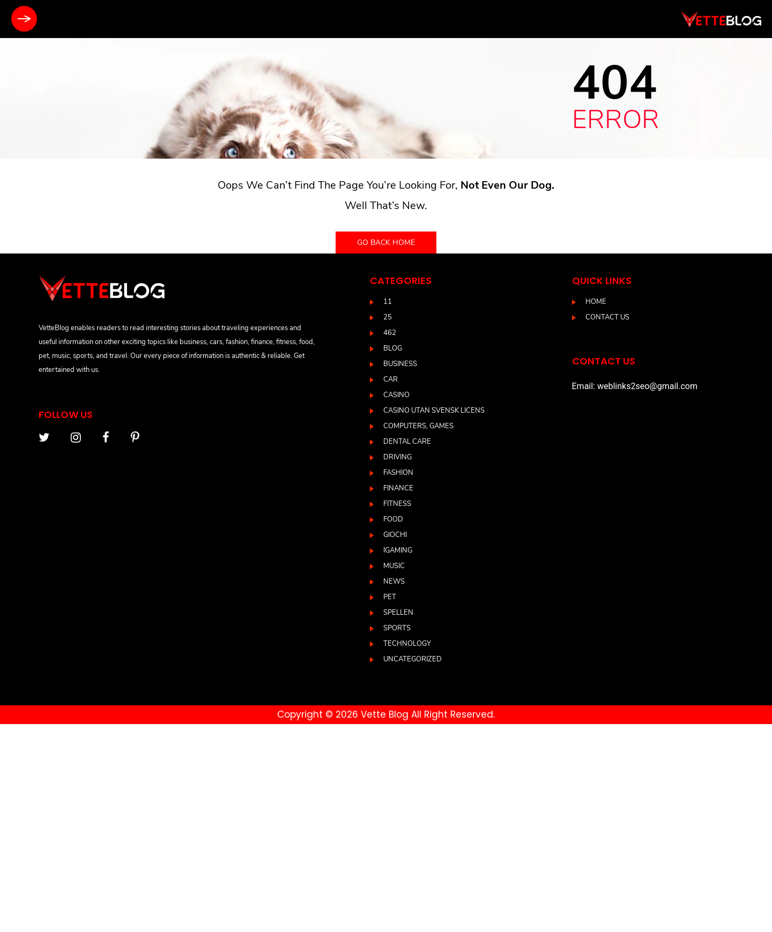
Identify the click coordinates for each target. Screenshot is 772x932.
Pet (389, 597)
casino (396, 395)
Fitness (397, 504)
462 (389, 333)
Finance (398, 488)
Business (400, 364)
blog (392, 348)
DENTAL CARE (407, 441)
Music (394, 566)
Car (390, 379)
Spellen (398, 612)
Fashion (398, 473)
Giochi (395, 535)
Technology (407, 643)
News (394, 581)
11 (387, 302)
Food (393, 519)
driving (397, 457)
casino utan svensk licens (434, 410)
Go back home (386, 242)
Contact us (607, 317)
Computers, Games (418, 426)
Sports (397, 628)
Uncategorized (412, 659)
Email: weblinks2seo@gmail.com (634, 386)
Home (595, 302)
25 (387, 317)
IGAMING (397, 550)
